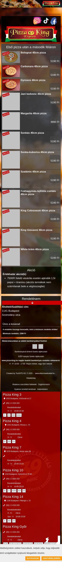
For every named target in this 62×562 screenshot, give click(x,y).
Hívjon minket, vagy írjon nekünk (39, 364)
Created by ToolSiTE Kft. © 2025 (19, 373)
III (9, 415)
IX (5, 491)
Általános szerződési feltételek (24, 384)
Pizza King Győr (15, 526)
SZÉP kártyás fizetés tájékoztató (31, 356)
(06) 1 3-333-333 (12, 403)
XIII (13, 415)
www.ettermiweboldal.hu (44, 373)
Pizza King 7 (12, 447)
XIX (19, 491)
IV (5, 441)
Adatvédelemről (51, 558)
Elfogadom (33, 558)
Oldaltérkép (31, 378)
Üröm (19, 415)
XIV (9, 521)
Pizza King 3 (12, 394)
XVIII (14, 491)
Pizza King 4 (12, 421)
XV (14, 441)
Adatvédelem (42, 389)
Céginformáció (44, 384)
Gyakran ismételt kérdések (25, 389)
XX (24, 491)
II (4, 415)
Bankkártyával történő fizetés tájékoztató (31, 352)
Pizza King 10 (13, 470)
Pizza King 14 (13, 497)
